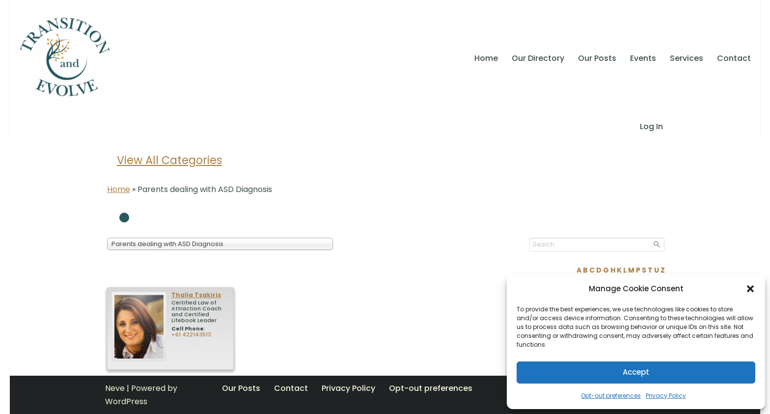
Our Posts (597, 58)
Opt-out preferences (611, 395)
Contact (734, 58)
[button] (750, 289)
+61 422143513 (191, 334)
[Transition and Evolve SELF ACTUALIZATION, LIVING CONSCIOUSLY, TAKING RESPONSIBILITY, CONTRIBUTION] (66, 58)
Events (643, 58)
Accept (636, 372)
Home (486, 58)
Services (686, 58)
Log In (651, 126)
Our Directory (538, 58)
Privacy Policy (666, 395)
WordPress (126, 401)
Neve (115, 388)
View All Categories (169, 160)
